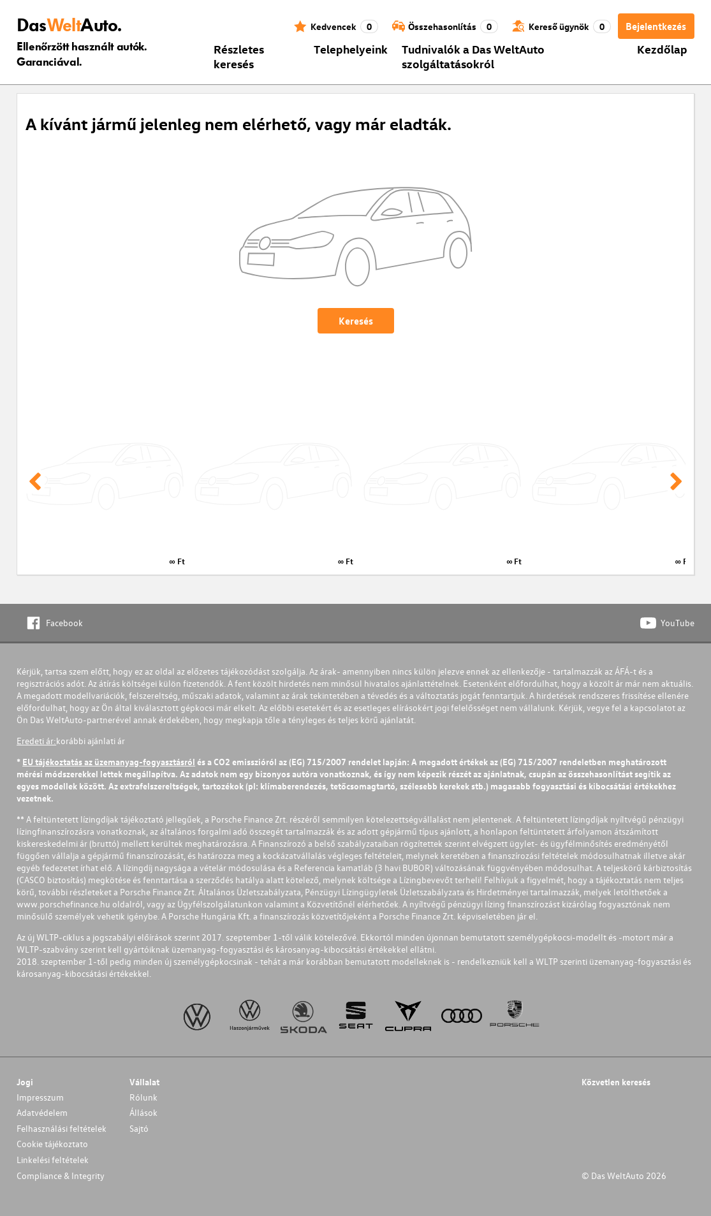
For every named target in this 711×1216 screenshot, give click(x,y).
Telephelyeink (351, 48)
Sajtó (139, 1128)
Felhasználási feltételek (61, 1128)
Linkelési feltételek (53, 1160)
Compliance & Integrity (61, 1175)
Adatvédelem (42, 1112)
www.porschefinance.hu (63, 904)
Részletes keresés (239, 56)
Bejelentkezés (656, 26)
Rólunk (143, 1097)
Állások (143, 1112)
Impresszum (40, 1097)
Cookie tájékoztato (52, 1144)
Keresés (356, 320)
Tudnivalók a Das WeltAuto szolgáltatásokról (473, 56)
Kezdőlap (662, 48)
